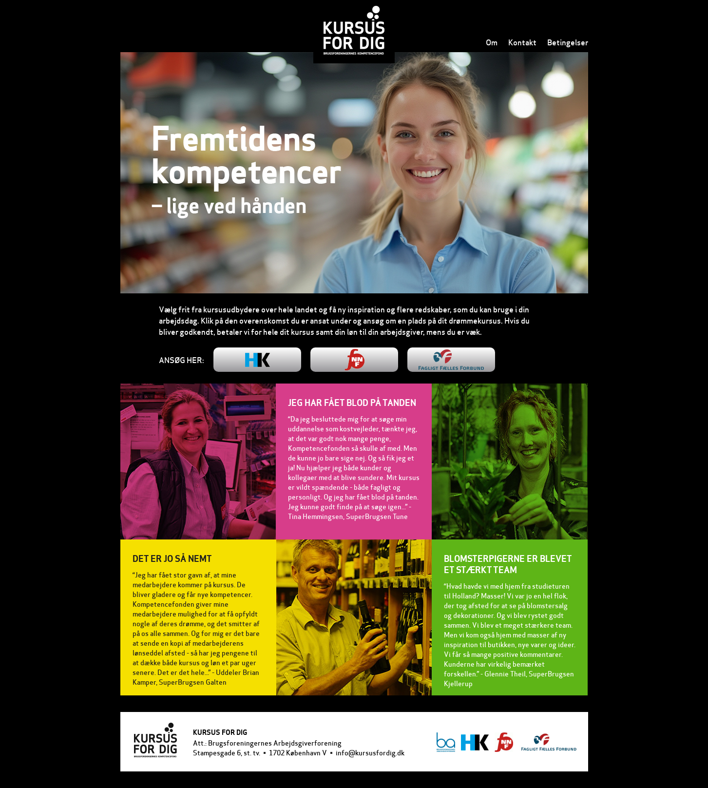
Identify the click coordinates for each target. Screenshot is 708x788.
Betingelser (567, 42)
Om (492, 42)
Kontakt (522, 42)
